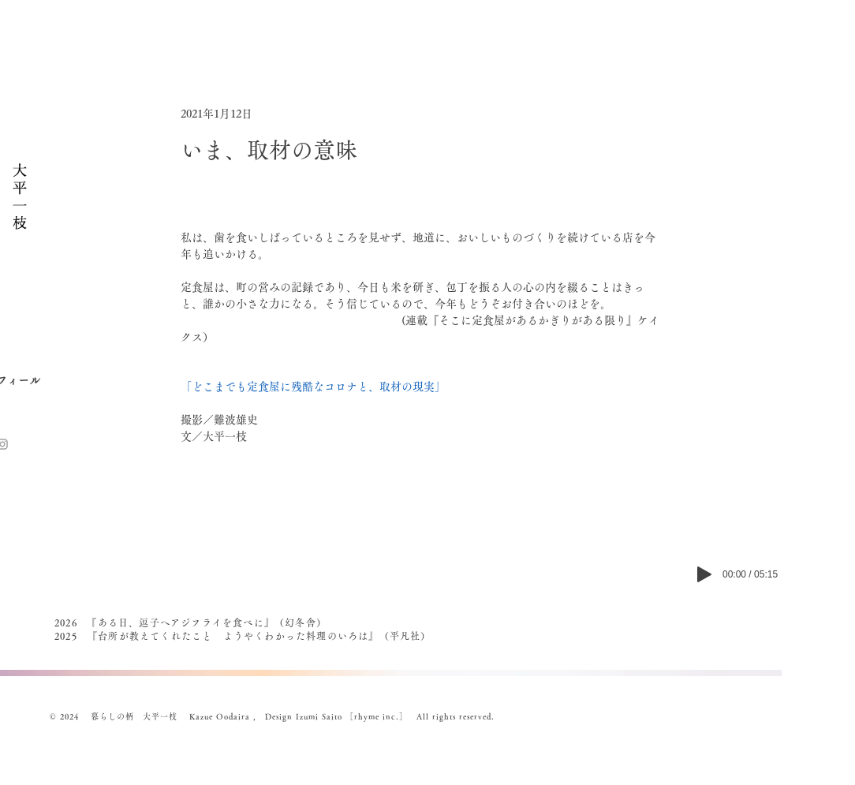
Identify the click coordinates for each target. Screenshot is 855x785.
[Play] (704, 574)
